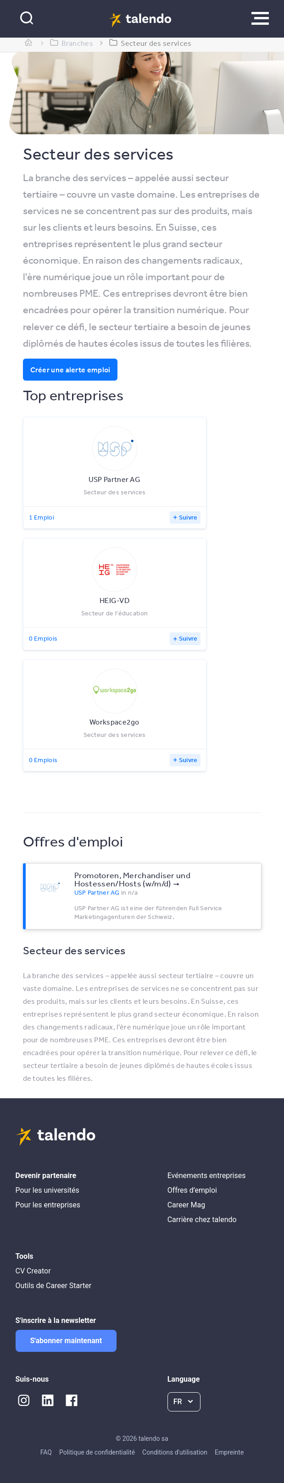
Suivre (188, 517)
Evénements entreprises (206, 1175)
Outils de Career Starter (54, 1285)
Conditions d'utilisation (174, 1452)
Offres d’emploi (192, 1190)
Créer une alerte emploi (70, 369)
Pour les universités (47, 1190)
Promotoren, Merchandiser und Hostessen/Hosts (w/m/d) (132, 879)
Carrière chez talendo (202, 1219)
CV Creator (33, 1271)
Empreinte (229, 1452)
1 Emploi (41, 517)
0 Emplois (43, 638)
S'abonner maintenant (66, 1340)
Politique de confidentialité (97, 1452)
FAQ (46, 1452)
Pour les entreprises (48, 1205)
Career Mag (186, 1205)
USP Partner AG (97, 892)
